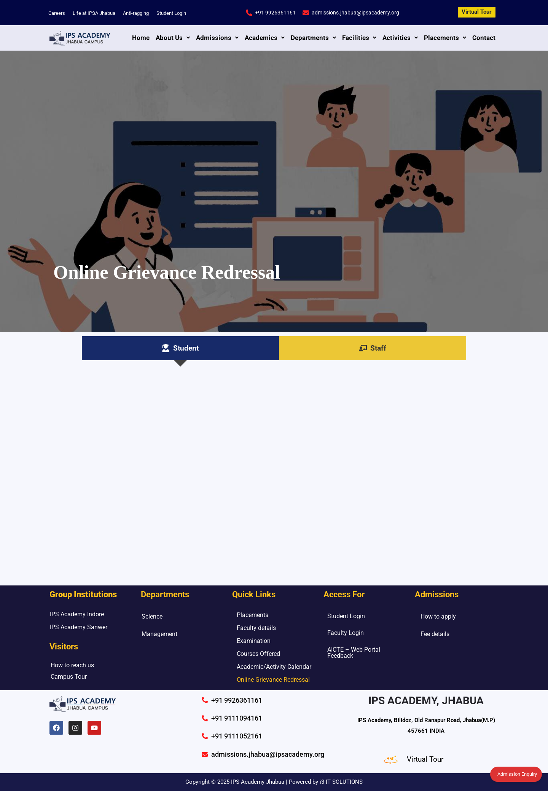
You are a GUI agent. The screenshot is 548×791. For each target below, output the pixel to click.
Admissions (217, 37)
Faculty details (256, 628)
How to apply (438, 616)
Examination (254, 640)
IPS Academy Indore (77, 614)
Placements (445, 37)
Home (141, 37)
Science (152, 616)
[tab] (180, 348)
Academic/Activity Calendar (274, 666)
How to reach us (72, 665)
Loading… (274, 469)
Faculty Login (345, 632)
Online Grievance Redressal (273, 679)
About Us (173, 37)
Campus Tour (69, 676)
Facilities (359, 37)
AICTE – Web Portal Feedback (353, 652)
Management (159, 634)
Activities (400, 37)
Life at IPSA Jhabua (94, 13)
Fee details (435, 634)
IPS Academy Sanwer (78, 627)
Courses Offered (258, 653)
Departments (313, 37)
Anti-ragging (136, 13)
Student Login (171, 13)
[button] (173, 37)
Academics (265, 37)
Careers (56, 13)
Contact (483, 37)
